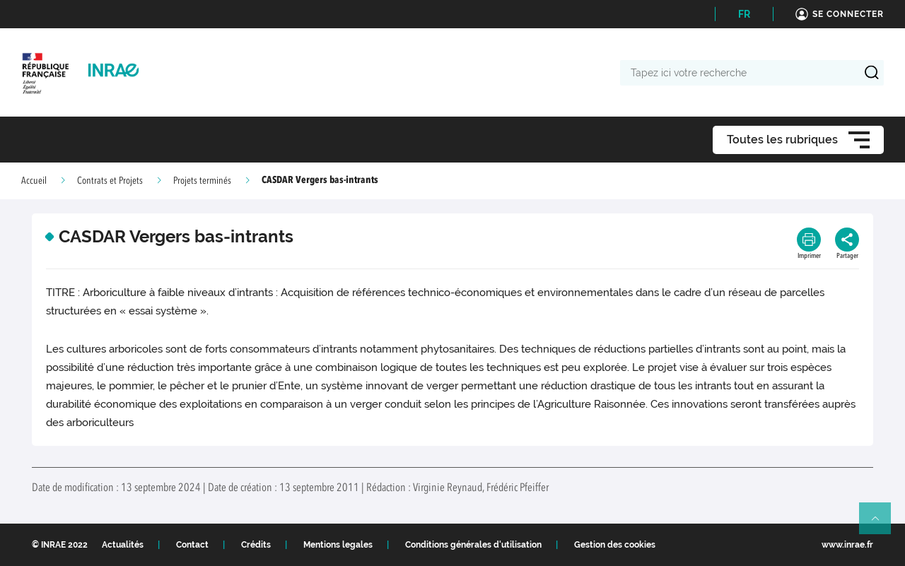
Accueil (34, 181)
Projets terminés (202, 181)
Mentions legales (338, 545)
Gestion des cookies (614, 545)
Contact (192, 545)
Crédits (256, 545)
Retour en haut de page (881, 524)
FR (744, 14)
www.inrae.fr (847, 545)
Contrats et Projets (110, 181)
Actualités (123, 545)
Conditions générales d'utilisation (473, 545)
